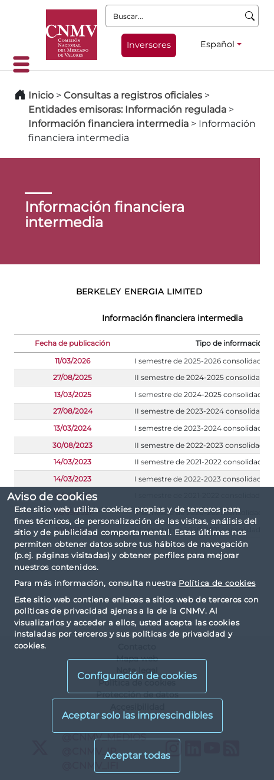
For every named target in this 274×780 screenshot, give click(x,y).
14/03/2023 (72, 461)
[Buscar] (250, 16)
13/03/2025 (72, 394)
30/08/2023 (72, 445)
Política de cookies (217, 583)
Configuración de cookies (137, 675)
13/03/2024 (72, 428)
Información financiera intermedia (108, 123)
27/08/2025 (72, 377)
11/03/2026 (72, 360)
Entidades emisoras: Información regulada (127, 109)
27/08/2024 (73, 411)
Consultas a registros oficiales (133, 95)
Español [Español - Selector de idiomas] (217, 44)
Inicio (41, 95)
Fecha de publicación (72, 343)
